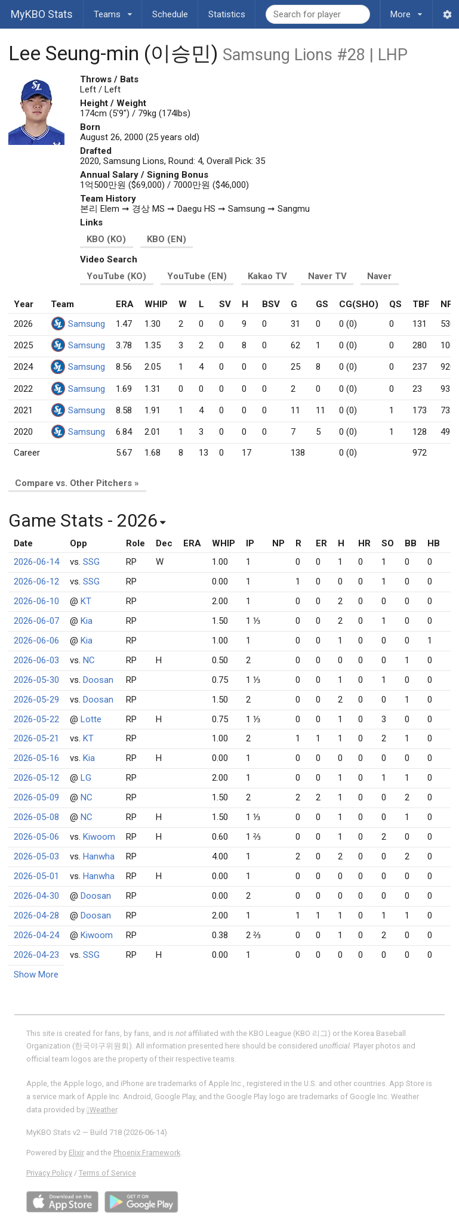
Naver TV (327, 276)
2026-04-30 (36, 895)
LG (86, 777)
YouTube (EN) (197, 276)
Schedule (170, 14)
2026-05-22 (36, 719)
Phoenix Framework (146, 1152)
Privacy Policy (49, 1172)
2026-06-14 (36, 561)
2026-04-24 (36, 935)
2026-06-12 (36, 581)
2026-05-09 (36, 797)
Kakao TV (267, 276)
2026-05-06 (36, 836)
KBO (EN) (166, 239)
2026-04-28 (36, 915)
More (406, 10)
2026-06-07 (36, 620)
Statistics (226, 14)
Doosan (98, 680)
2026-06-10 (36, 601)
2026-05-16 (36, 758)
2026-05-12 (36, 777)
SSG (91, 561)
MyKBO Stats (42, 14)
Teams (113, 10)
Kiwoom (99, 836)
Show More (36, 974)
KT (86, 601)
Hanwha (99, 856)
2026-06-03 (36, 660)
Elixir (76, 1152)
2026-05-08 (36, 817)
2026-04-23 (36, 954)
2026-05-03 (36, 856)
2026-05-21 (36, 738)
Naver (379, 276)
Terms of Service (107, 1172)
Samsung (86, 323)
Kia (87, 620)
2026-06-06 (36, 640)
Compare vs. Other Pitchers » (77, 483)
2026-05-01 (36, 876)
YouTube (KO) (116, 276)
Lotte (91, 719)
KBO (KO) (106, 239)
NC (89, 660)
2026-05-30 (36, 680)
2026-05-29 (36, 699)
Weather (102, 1109)
